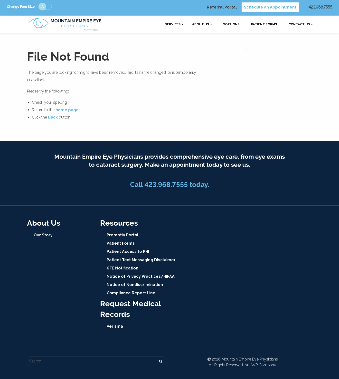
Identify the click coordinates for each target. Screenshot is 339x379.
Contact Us (299, 24)
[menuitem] (172, 24)
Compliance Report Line (131, 293)
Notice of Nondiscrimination (135, 284)
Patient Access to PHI (128, 251)
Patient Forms (264, 24)
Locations (230, 24)
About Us (200, 24)
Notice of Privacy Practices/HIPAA (141, 276)
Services (172, 24)
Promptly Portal (122, 235)
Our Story (43, 235)
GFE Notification (122, 268)
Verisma (115, 326)
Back (53, 117)
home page (67, 110)
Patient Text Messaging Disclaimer (141, 260)
